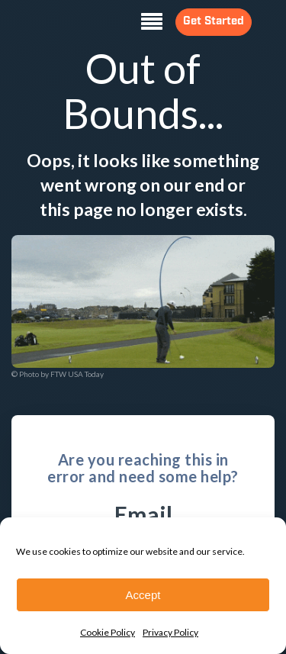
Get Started (203, 21)
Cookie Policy (107, 632)
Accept (143, 594)
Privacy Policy (170, 632)
